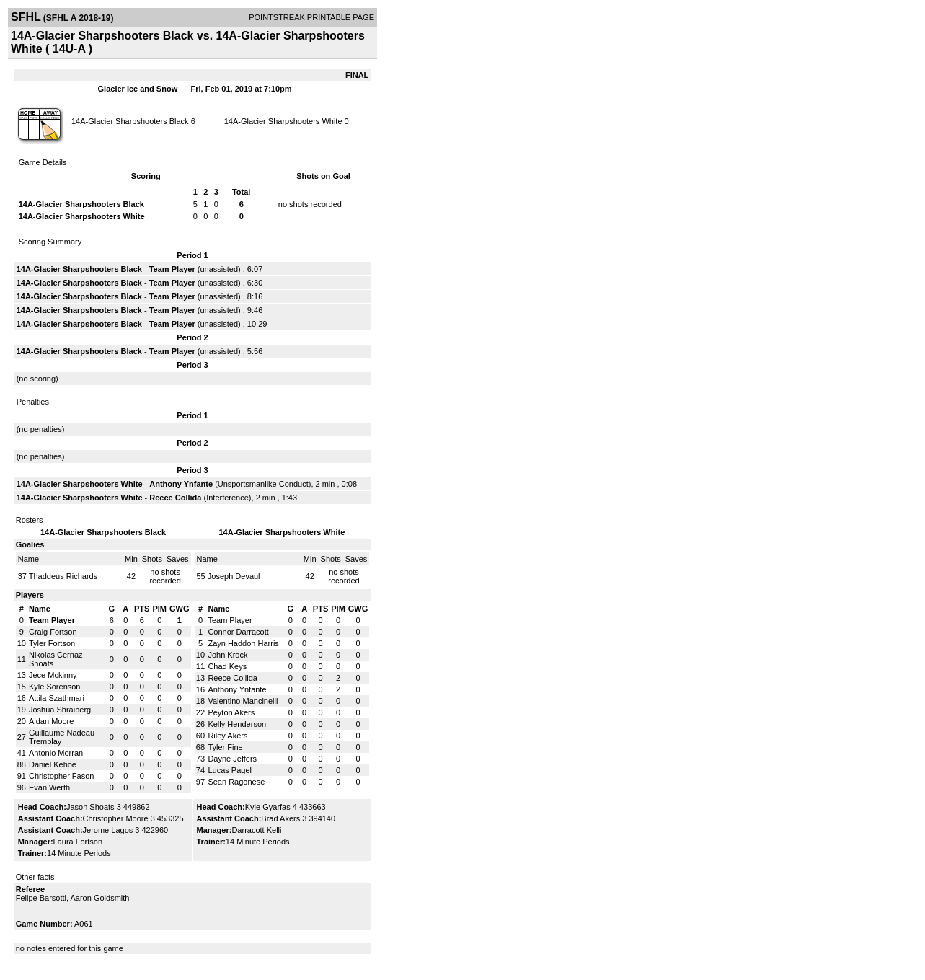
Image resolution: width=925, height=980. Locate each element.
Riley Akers (227, 735)
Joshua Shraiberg (60, 709)
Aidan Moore (51, 721)
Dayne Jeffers (232, 758)
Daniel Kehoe (52, 764)
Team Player (172, 269)
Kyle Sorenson (55, 686)
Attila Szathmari (56, 698)
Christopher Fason (61, 776)
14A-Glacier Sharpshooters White (283, 121)
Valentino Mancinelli (243, 701)
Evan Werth (49, 787)
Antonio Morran (56, 753)
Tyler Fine (225, 747)
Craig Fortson (53, 631)
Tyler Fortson (52, 643)
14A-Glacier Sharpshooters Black (130, 121)
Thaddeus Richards (63, 576)
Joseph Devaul (234, 576)
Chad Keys (227, 666)
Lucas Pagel (230, 770)
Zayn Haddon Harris (243, 643)
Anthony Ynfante (181, 484)
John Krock (227, 654)
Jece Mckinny (53, 675)
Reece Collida (175, 497)
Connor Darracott (238, 631)
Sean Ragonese (236, 781)
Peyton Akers (231, 712)
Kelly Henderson (237, 724)
